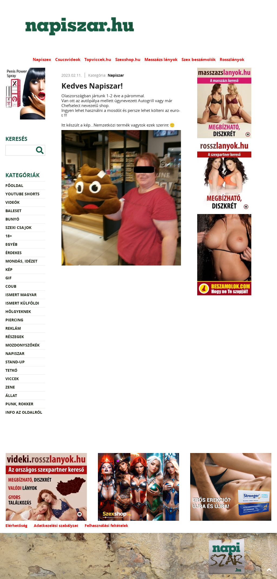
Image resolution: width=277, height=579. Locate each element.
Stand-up (15, 361)
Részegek (14, 336)
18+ (8, 235)
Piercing (14, 319)
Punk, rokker (19, 403)
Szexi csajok (18, 227)
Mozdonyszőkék (22, 345)
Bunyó (12, 219)
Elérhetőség (16, 525)
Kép (8, 269)
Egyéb (11, 244)
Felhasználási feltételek (106, 525)
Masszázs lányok (160, 59)
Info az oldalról (23, 412)
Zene (10, 387)
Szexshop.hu (127, 59)
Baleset (13, 210)
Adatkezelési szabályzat (56, 525)
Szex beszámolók (199, 59)
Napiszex (42, 59)
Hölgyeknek (18, 311)
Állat (11, 395)
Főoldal (14, 185)
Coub (10, 286)
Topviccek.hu (97, 59)
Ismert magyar (21, 294)
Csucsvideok (67, 59)
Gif (8, 277)
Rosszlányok (232, 59)
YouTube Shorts (22, 193)
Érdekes (13, 252)
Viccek (12, 378)
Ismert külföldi (22, 303)
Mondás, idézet (21, 261)
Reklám (13, 328)
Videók (12, 202)
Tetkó (11, 370)
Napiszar (14, 353)
